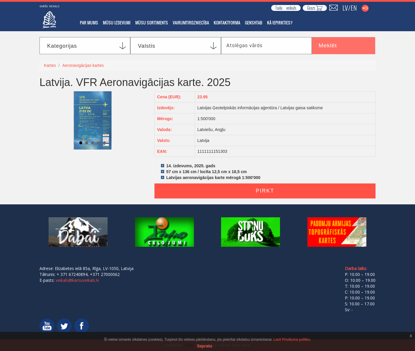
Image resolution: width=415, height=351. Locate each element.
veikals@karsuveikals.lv (77, 280)
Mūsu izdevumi (117, 22)
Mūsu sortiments (151, 22)
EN (354, 7)
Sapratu (204, 346)
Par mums (89, 22)
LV (345, 7)
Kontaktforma (227, 22)
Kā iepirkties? (280, 22)
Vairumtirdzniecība (191, 22)
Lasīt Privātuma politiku (292, 339)
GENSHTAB (253, 22)
